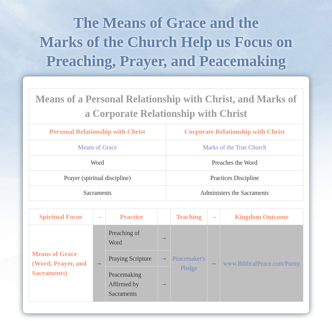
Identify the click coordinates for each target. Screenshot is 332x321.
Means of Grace (97, 147)
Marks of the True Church (234, 147)
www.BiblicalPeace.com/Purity (261, 263)
